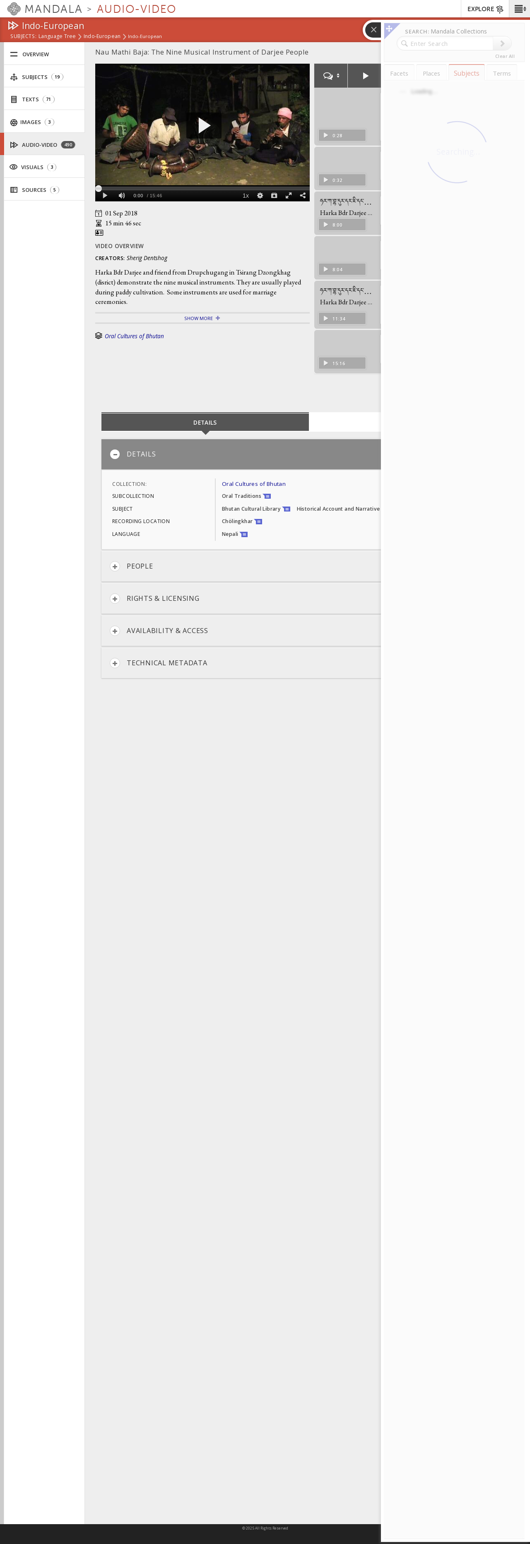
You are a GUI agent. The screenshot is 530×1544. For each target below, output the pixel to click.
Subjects (36, 77)
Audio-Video (42, 145)
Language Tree (57, 37)
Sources (34, 190)
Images (32, 122)
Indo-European (102, 37)
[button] (519, 8)
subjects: (23, 37)
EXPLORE (485, 9)
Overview (29, 54)
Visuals (32, 166)
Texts (32, 99)
